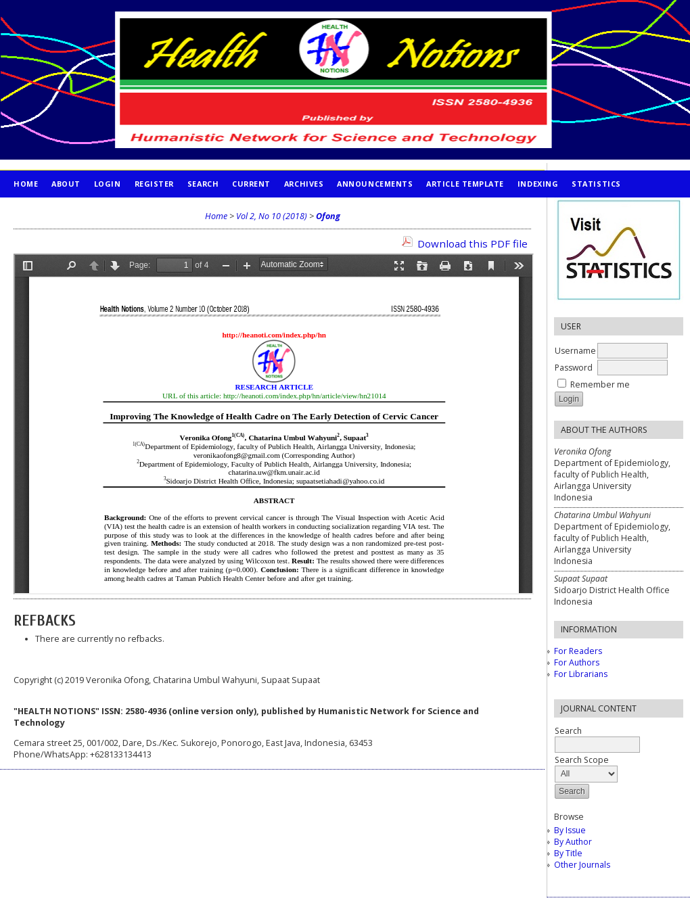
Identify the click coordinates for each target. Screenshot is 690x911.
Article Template (465, 184)
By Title (568, 853)
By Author (573, 841)
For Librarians (580, 674)
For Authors (576, 662)
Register (154, 184)
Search (202, 184)
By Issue (570, 830)
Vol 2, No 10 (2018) (271, 216)
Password (574, 367)
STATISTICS (596, 184)
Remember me (600, 384)
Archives (303, 184)
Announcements (375, 184)
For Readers (578, 651)
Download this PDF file (472, 243)
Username (575, 350)
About (65, 184)
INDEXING (538, 184)
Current (251, 184)
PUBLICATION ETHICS (58, 211)
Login (107, 184)
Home (26, 184)
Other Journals (582, 864)
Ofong (328, 216)
